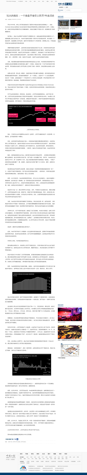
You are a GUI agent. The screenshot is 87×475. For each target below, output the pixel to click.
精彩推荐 (60, 305)
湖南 (25, 458)
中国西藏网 (73, 461)
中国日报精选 (61, 358)
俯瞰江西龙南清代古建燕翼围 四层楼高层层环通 (63, 29)
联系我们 (13, 459)
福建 (66, 457)
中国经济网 (60, 461)
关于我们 (8, 459)
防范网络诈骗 (40, 466)
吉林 (46, 457)
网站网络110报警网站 (59, 470)
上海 (55, 457)
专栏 (52, 1)
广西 (32, 458)
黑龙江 (50, 457)
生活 (39, 1)
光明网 (28, 463)
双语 (56, 1)
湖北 (21, 458)
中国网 (37, 461)
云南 (47, 458)
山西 (39, 457)
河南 (78, 457)
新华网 (32, 461)
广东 (28, 458)
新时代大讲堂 (61, 322)
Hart (11, 441)
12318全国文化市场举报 (48, 470)
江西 (70, 457)
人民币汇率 (14, 441)
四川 (44, 458)
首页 (21, 453)
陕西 (59, 458)
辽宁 (43, 457)
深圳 (66, 458)
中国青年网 (53, 461)
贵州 (51, 458)
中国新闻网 (22, 463)
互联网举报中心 (31, 466)
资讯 (30, 1)
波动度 (18, 441)
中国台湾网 (66, 461)
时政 (26, 1)
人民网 (28, 461)
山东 (74, 457)
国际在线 (47, 461)
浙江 (63, 457)
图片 (43, 1)
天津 (31, 457)
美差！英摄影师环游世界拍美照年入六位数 (69, 340)
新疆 (63, 458)
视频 (47, 1)
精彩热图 (60, 16)
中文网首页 (20, 1)
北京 (27, 457)
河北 (35, 457)
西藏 (55, 458)
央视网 (42, 461)
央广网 (78, 461)
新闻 (67, 7)
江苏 (59, 457)
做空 (9, 441)
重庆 (40, 458)
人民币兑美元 (23, 441)
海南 (36, 458)
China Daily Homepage (11, 1)
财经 (35, 1)
